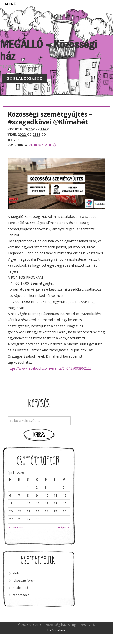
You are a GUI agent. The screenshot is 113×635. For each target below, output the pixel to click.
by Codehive (56, 630)
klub (33, 145)
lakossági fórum (24, 580)
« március (16, 527)
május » (63, 527)
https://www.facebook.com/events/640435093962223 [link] (50, 368)
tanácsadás (21, 595)
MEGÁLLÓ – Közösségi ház (48, 50)
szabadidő (47, 145)
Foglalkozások (24, 78)
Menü (10, 4)
